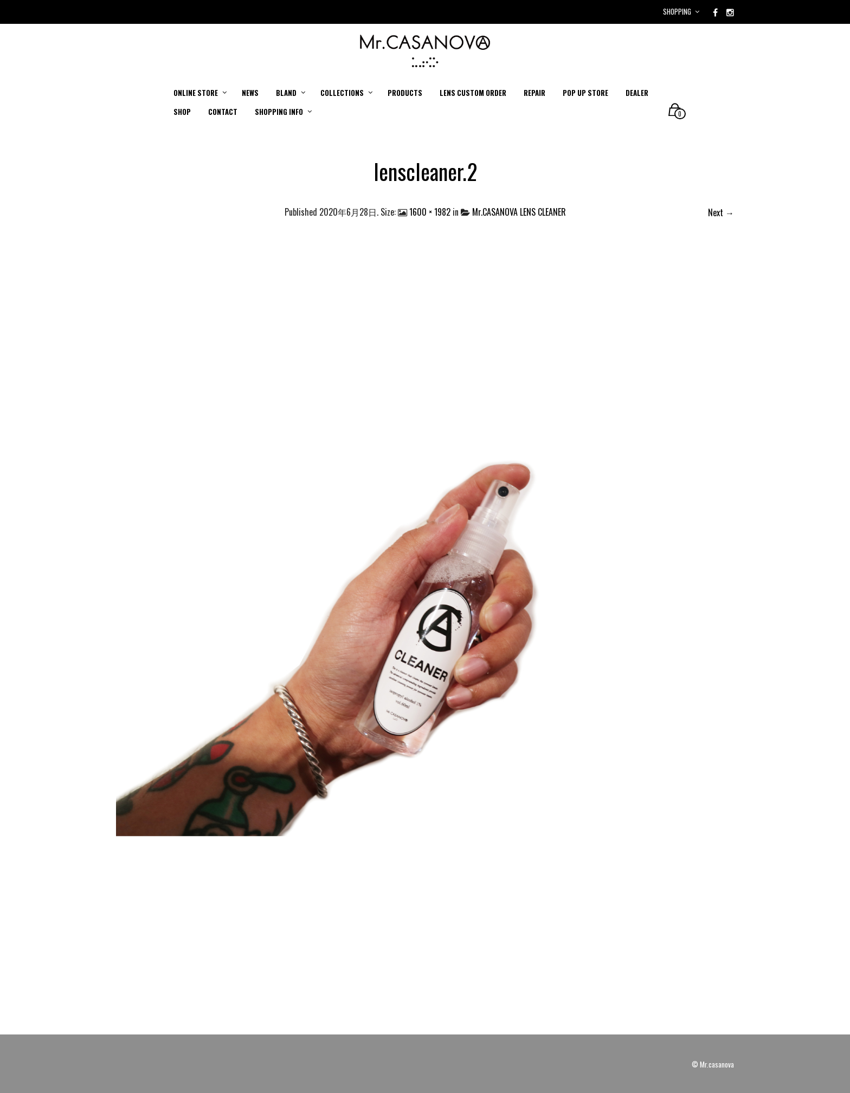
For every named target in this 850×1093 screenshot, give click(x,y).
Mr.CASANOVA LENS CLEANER (519, 211)
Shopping (677, 11)
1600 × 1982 (429, 211)
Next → (721, 212)
